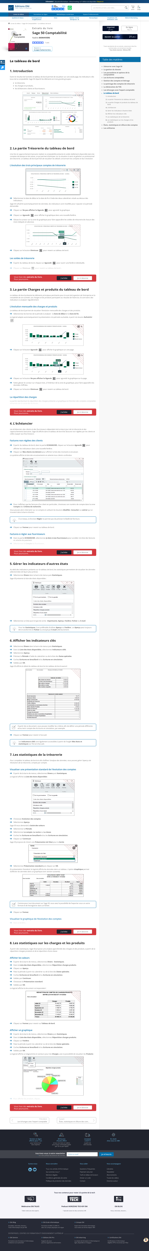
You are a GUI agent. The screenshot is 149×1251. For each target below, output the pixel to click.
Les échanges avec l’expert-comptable (32, 1121)
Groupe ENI (80, 1222)
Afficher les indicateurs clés (117, 114)
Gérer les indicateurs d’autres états (119, 111)
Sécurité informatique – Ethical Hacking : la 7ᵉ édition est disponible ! (74, 1)
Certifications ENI (115, 1237)
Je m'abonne (82, 278)
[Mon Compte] (139, 7)
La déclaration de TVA (112, 87)
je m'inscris (106, 1154)
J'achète (64, 278)
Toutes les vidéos (113, 1178)
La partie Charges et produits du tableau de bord (122, 103)
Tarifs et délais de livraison (89, 1175)
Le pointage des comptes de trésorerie (119, 84)
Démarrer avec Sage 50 (113, 66)
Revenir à (42, 49)
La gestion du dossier (112, 69)
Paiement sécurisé (86, 1172)
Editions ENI (19, 7)
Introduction (111, 96)
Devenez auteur (112, 1181)
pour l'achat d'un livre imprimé (35, 1141)
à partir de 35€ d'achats (87, 1141)
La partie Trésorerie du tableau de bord (121, 99)
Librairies (110, 1169)
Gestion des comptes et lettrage (117, 81)
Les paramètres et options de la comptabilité (116, 74)
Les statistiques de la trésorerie (118, 117)
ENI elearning (81, 1237)
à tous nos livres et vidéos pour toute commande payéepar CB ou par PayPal (61, 1142)
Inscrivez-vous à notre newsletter (50, 1154)
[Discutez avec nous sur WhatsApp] (70, 8)
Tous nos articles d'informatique (57, 1169)
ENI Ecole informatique (51, 1222)
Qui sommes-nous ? (53, 1172)
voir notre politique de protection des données (52, 1155)
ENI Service (14, 1237)
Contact (82, 1181)
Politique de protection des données (58, 1181)
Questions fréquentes (87, 1169)
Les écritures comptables (114, 78)
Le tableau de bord (111, 93)
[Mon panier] (132, 7)
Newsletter (110, 1172)
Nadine (41, 37)
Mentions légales (52, 1175)
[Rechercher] (126, 7)
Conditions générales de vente (56, 1178)
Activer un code (85, 1178)
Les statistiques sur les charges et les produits (120, 121)
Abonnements (112, 1175)
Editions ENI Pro (48, 1237)
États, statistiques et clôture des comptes (75, 1121)
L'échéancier (111, 108)
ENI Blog (13, 1222)
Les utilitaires (109, 128)
